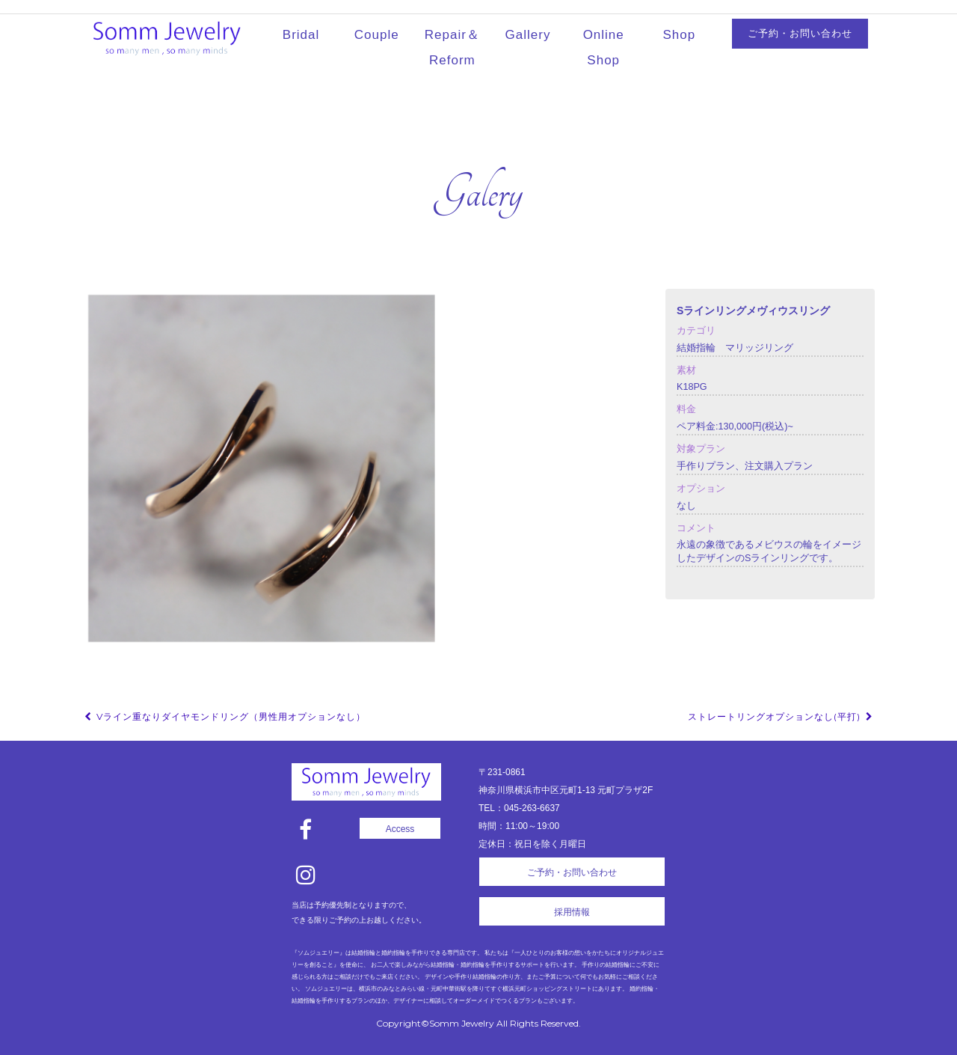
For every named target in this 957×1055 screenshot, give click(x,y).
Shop (679, 35)
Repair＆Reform (452, 47)
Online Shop (603, 47)
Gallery (528, 35)
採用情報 (572, 912)
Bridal (301, 35)
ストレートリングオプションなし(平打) (781, 716)
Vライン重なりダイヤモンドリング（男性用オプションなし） (224, 716)
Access (400, 829)
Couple (376, 35)
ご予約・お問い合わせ (800, 33)
